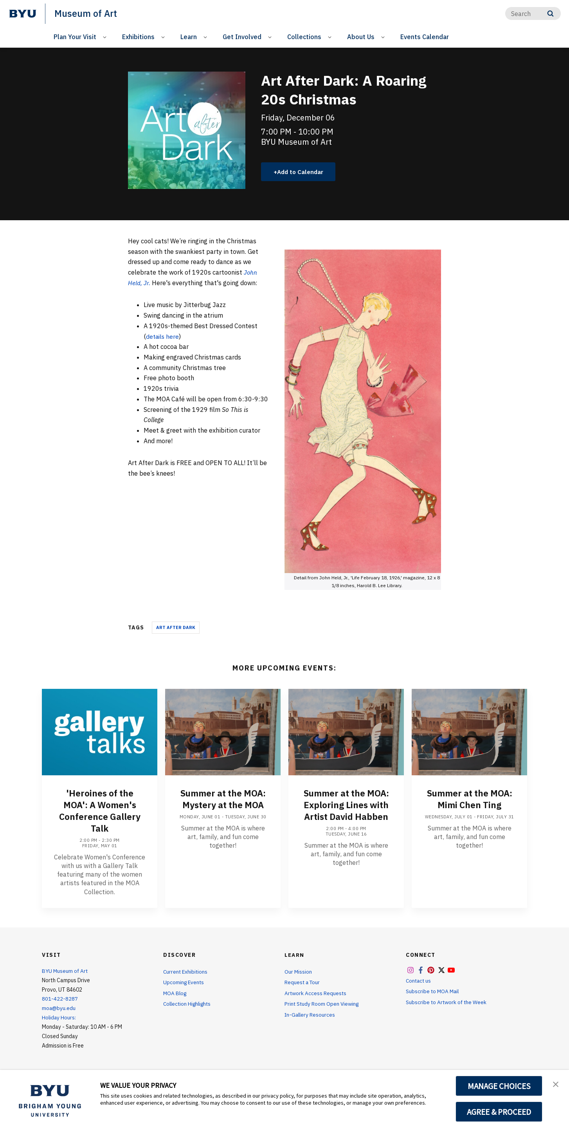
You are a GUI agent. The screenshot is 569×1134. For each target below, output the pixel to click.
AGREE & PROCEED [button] (499, 1111)
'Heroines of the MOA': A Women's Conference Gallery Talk (99, 811)
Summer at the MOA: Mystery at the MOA (223, 799)
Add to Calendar (302, 172)
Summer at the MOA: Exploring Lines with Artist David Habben (346, 805)
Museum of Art (86, 13)
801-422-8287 (60, 999)
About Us (361, 37)
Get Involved (242, 37)
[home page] (22, 14)
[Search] (533, 13)
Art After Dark (175, 628)
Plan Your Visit (75, 37)
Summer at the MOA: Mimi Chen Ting (469, 799)
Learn (188, 37)
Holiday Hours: (59, 1018)
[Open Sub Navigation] (106, 37)
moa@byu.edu (59, 1008)
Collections (304, 37)
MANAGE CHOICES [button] (499, 1085)
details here (163, 337)
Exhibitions (138, 37)
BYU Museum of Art (65, 971)
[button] (556, 1084)
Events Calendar (424, 37)
